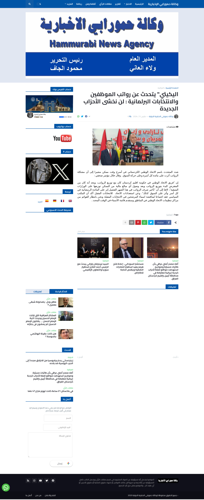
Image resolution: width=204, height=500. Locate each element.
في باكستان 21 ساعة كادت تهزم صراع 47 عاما (50, 391)
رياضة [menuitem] (79, 4)
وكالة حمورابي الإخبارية (163, 4)
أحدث (175, 357)
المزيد (40, 202)
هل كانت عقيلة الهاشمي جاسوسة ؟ (43, 335)
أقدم (81, 357)
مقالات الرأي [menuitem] (105, 4)
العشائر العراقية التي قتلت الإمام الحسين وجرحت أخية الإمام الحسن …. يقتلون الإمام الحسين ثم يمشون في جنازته (41, 320)
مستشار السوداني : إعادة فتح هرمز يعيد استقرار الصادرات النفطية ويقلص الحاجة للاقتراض (128, 268)
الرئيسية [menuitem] (139, 4)
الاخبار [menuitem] (129, 4)
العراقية (161, 88)
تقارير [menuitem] (118, 4)
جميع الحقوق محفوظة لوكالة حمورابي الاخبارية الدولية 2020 (152, 496)
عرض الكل (81, 231)
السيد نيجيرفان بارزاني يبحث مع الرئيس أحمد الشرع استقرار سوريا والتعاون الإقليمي (93, 266)
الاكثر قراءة (61, 291)
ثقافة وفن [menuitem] (90, 4)
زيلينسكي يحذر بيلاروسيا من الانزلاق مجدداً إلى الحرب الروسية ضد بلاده (49, 362)
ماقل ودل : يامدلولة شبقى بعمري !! (42, 303)
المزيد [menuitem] (70, 4)
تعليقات (37, 291)
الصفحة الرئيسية (172, 88)
